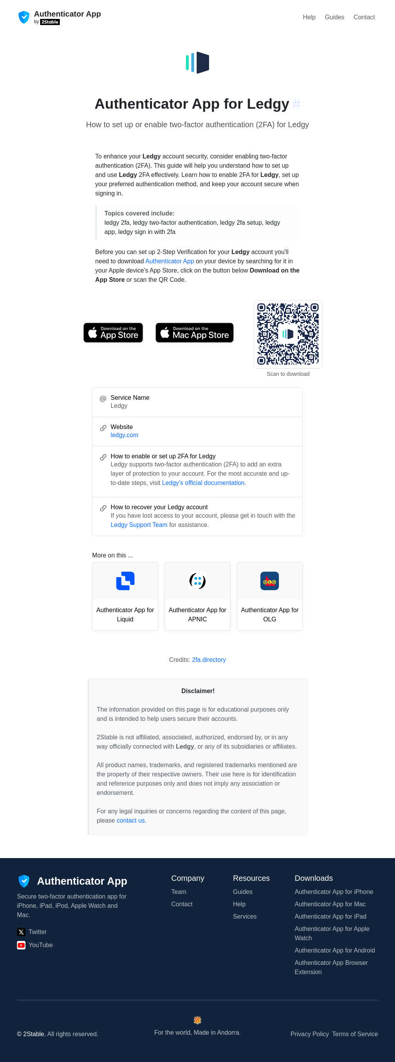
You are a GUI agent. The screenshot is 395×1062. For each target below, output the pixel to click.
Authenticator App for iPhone (334, 892)
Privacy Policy (309, 1034)
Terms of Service (355, 1034)
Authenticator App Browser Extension (331, 967)
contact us (130, 820)
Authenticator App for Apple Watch (332, 933)
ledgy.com (124, 435)
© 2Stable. (31, 1034)
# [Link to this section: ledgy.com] (296, 104)
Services (245, 916)
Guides (334, 17)
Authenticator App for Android (335, 950)
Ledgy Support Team (139, 525)
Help (309, 17)
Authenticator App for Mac (330, 904)
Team (178, 892)
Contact (364, 17)
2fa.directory (209, 659)
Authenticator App (169, 261)
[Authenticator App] (72, 881)
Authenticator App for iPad (330, 916)
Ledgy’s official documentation (203, 483)
